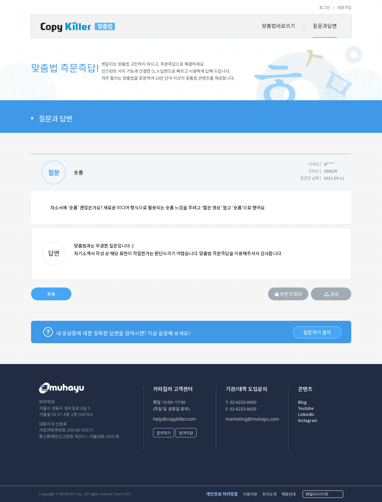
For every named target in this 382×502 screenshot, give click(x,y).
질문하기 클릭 (317, 332)
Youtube (306, 408)
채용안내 (288, 494)
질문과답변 (325, 25)
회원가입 (344, 7)
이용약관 (250, 494)
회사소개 (269, 494)
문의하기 (164, 432)
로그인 (324, 7)
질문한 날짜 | (310, 178)
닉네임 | (314, 163)
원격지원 (186, 432)
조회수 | (314, 171)
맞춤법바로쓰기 (278, 25)
